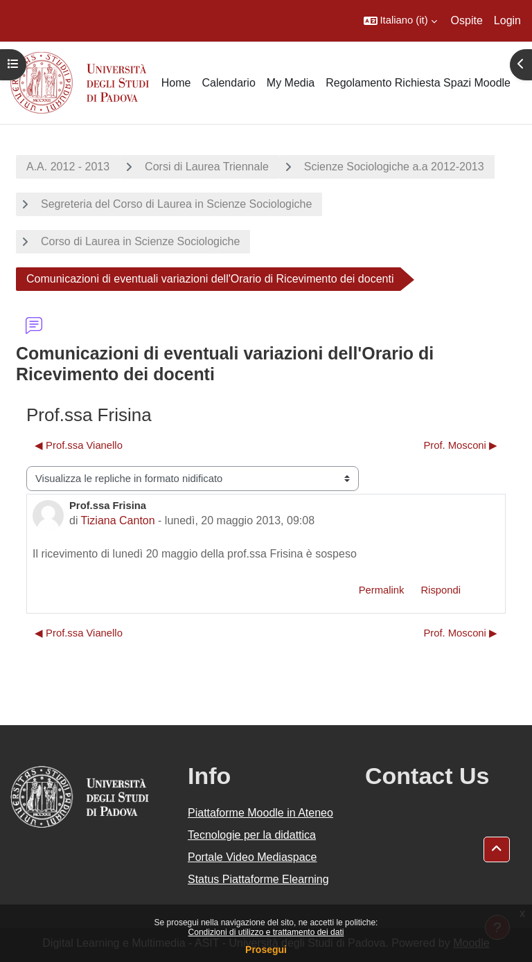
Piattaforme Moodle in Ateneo (260, 813)
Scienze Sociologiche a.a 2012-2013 (394, 166)
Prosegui (266, 949)
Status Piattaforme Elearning (258, 879)
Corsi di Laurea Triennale (207, 166)
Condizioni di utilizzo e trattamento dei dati (266, 932)
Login (507, 20)
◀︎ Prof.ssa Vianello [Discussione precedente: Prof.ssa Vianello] (79, 445)
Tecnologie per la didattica (252, 835)
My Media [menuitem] (290, 83)
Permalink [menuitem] (382, 590)
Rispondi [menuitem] (440, 590)
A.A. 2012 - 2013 (67, 166)
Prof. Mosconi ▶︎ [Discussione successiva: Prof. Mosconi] (460, 445)
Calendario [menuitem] (228, 83)
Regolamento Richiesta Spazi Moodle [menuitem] (418, 83)
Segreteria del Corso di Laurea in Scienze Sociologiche (176, 204)
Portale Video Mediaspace (252, 857)
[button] (400, 21)
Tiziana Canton (118, 520)
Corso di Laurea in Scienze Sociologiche (140, 241)
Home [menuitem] (176, 83)
